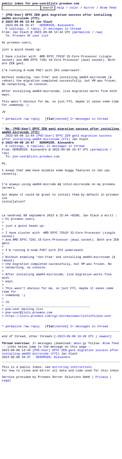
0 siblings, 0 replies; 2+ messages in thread (45, 177)
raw (98, 42)
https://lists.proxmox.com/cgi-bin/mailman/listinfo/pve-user (59, 381)
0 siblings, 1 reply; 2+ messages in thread (43, 37)
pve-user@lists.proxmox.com (36, 189)
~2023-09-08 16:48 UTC (75, 404)
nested (61, 146)
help (67, 9)
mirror (96, 9)
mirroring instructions (72, 440)
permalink (82, 42)
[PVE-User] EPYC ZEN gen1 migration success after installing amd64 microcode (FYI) (57, 166)
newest (104, 404)
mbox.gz (80, 412)
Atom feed (111, 412)
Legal (6, 455)
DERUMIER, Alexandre (57, 33)
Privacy (101, 451)
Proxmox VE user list (31, 46)
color (81, 9)
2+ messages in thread (89, 146)
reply (35, 146)
